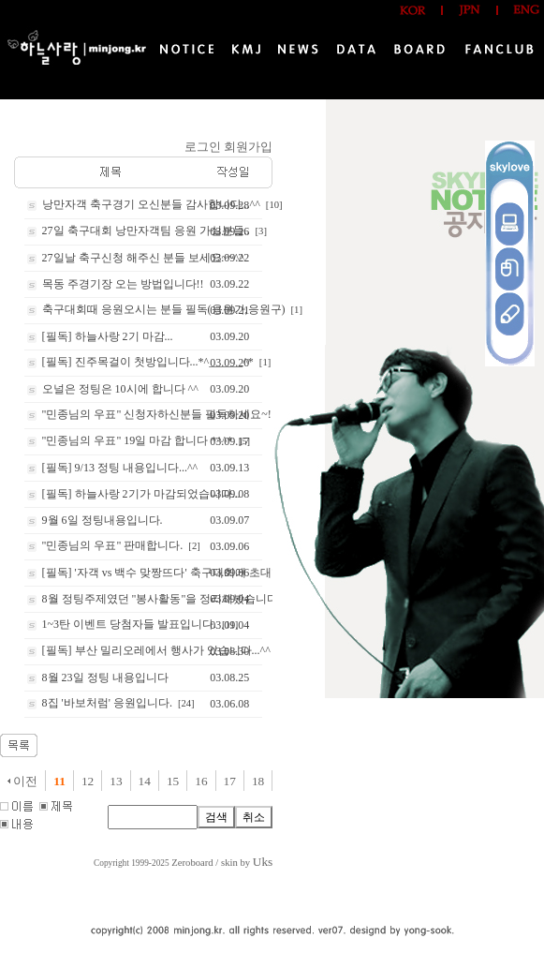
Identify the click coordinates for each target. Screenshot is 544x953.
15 (173, 781)
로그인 (202, 147)
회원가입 (248, 147)
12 (87, 781)
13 (116, 781)
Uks (262, 862)
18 (258, 781)
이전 (22, 781)
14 (145, 781)
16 (201, 781)
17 (230, 781)
